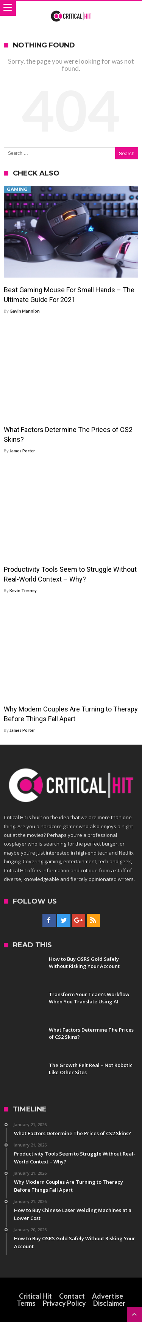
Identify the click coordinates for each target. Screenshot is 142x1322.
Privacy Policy (64, 1303)
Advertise (107, 1296)
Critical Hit (35, 1296)
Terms (26, 1303)
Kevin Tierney (23, 590)
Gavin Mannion (24, 310)
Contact (72, 1296)
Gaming (17, 189)
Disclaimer (109, 1303)
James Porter (22, 450)
